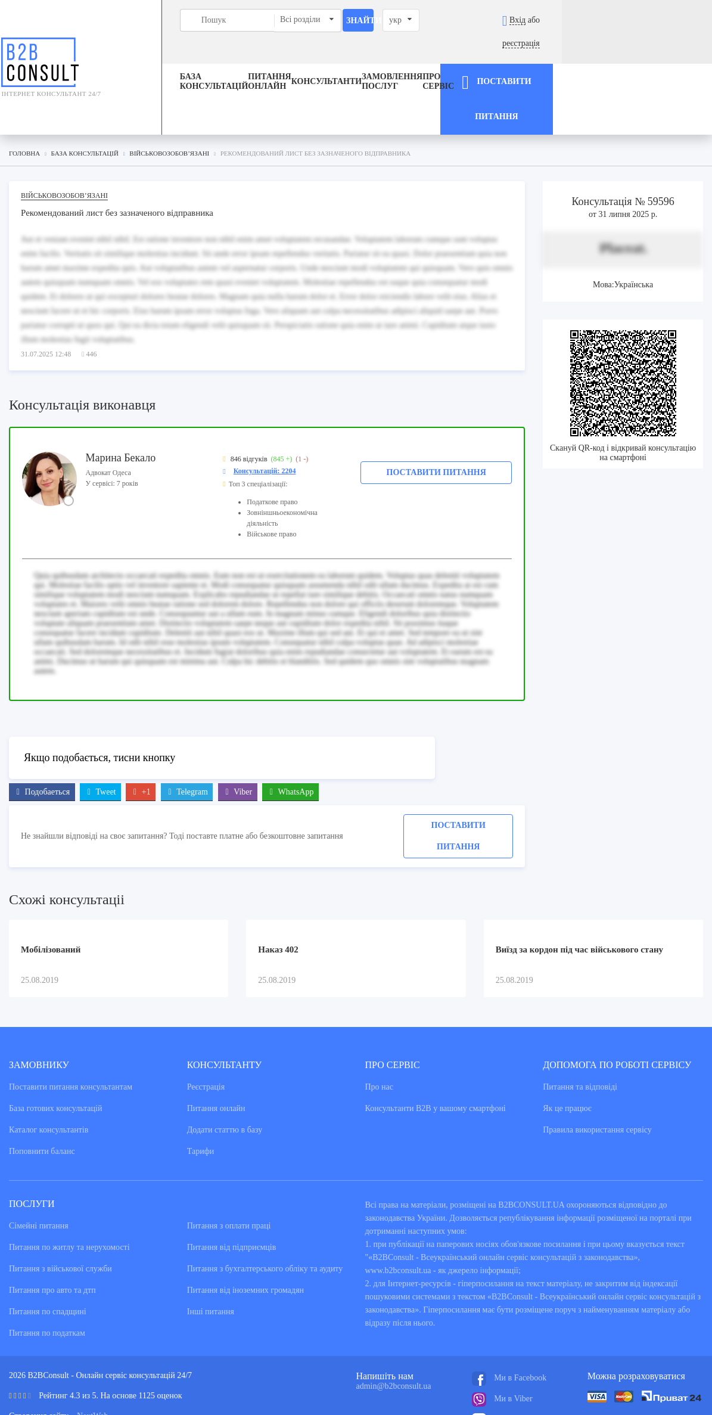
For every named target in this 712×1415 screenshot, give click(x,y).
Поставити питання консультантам (70, 1031)
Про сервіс (473, 58)
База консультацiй (164, 58)
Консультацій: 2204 (265, 414)
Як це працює (567, 1052)
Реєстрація (206, 1031)
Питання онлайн (238, 58)
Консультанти (329, 58)
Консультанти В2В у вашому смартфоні (435, 1052)
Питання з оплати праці (229, 1170)
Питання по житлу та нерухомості (69, 1191)
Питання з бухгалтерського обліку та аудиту (265, 1213)
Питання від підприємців (231, 1191)
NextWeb (92, 1360)
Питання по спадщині (47, 1256)
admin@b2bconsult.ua (393, 1330)
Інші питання (210, 1256)
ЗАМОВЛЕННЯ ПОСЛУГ (395, 58)
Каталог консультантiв (48, 1074)
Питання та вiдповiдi (580, 1031)
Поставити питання (436, 415)
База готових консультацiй (55, 1052)
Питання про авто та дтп (52, 1234)
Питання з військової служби (60, 1213)
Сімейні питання (39, 1170)
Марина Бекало (121, 401)
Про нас (379, 1031)
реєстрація (670, 19)
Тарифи (200, 1095)
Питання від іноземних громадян (245, 1234)
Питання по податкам (47, 1277)
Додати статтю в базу (224, 1074)
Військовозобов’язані (64, 139)
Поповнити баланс (42, 1095)
